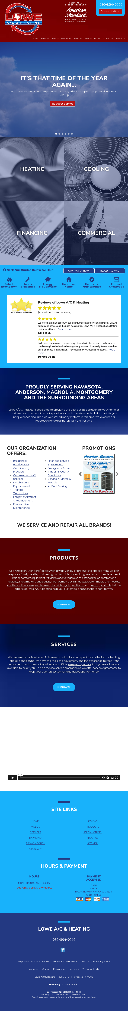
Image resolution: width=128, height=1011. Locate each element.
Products (66, 38)
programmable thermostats (102, 581)
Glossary (35, 849)
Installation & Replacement (21, 484)
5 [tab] (69, 134)
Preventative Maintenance (21, 506)
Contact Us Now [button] (110, 11)
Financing (107, 38)
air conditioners (40, 581)
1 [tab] (56, 134)
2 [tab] (60, 134)
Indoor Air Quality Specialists (58, 473)
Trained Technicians (20, 491)
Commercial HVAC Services (24, 477)
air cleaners (42, 585)
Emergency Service (59, 468)
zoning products (101, 585)
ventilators (78, 585)
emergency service (79, 664)
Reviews (45, 38)
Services (78, 38)
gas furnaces (76, 581)
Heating (32, 169)
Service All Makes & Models (59, 480)
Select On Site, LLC (73, 992)
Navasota (75, 969)
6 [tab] (72, 134)
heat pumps (59, 581)
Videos (55, 38)
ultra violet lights (60, 585)
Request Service (63, 104)
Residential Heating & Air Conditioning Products (21, 466)
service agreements (105, 668)
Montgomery (60, 969)
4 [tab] (66, 134)
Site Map (92, 843)
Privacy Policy (35, 843)
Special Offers (92, 38)
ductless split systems (20, 585)
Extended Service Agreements (58, 462)
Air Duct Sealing (57, 486)
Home (35, 38)
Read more (65, 329)
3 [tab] (63, 134)
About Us (120, 38)
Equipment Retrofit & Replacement (24, 498)
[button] (78, 270)
